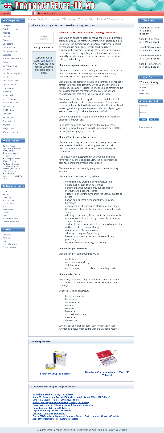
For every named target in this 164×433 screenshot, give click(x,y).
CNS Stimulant (9, 47)
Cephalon (6, 212)
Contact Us (7, 235)
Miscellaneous (9, 99)
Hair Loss (7, 69)
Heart (5, 77)
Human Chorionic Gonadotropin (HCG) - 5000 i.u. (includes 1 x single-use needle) (11, 167)
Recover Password (145, 127)
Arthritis (6, 32)
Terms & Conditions (10, 244)
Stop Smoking (9, 121)
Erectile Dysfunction (12, 58)
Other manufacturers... (11, 222)
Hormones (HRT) (58, 19)
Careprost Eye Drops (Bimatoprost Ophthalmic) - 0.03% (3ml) (63, 405)
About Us (6, 238)
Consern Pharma (9, 203)
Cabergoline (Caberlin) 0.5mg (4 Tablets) (12, 160)
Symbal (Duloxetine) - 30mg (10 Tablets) (53, 394)
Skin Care (7, 113)
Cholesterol (8, 44)
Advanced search (46, 13)
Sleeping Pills (9, 117)
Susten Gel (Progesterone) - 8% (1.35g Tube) (12, 176)
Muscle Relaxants (10, 102)
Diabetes (7, 55)
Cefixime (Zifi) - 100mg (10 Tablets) (50, 413)
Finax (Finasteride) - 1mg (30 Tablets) (51, 408)
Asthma (6, 36)
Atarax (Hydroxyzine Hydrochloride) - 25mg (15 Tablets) (61, 402)
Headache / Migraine (12, 73)
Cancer (6, 40)
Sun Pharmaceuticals (11, 200)
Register (154, 119)
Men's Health (9, 95)
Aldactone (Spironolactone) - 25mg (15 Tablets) (107, 372)
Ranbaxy (6, 194)
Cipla (5, 191)
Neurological (9, 106)
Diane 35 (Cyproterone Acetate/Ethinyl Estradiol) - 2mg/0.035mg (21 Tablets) (71, 397)
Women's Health (10, 132)
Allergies (7, 25)
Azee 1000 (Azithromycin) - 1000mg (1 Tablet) (55, 418)
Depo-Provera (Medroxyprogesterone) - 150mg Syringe (11, 148)
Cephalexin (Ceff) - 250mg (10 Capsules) (52, 410)
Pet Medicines (9, 110)
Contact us (46, 60)
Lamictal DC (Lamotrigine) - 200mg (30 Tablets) (56, 399)
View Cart (143, 87)
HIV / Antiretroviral (11, 80)
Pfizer (5, 216)
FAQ (4, 241)
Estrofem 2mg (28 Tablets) (55, 372)
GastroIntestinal (10, 66)
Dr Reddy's (7, 197)
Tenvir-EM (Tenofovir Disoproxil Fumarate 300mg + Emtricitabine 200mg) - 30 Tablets (76, 416)
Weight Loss (8, 128)
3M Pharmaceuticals (10, 219)
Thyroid (6, 124)
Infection (7, 91)
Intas (5, 206)
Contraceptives (10, 51)
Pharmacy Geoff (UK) (37, 19)
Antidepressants (10, 29)
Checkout (143, 90)
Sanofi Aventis (8, 209)
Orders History (144, 93)
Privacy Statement (9, 247)
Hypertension (9, 88)
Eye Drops (7, 62)
